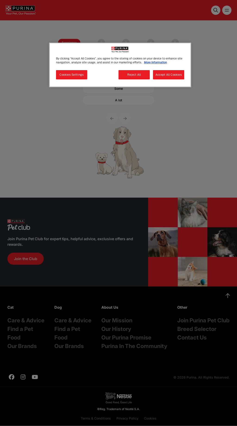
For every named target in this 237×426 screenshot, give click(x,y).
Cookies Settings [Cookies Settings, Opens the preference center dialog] (71, 74)
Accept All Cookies (169, 74)
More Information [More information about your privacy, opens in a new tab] (155, 62)
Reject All (134, 74)
